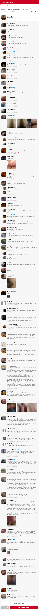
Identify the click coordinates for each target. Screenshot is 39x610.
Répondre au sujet (24, 607)
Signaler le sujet (19, 603)
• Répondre (14, 26)
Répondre (9, 60)
